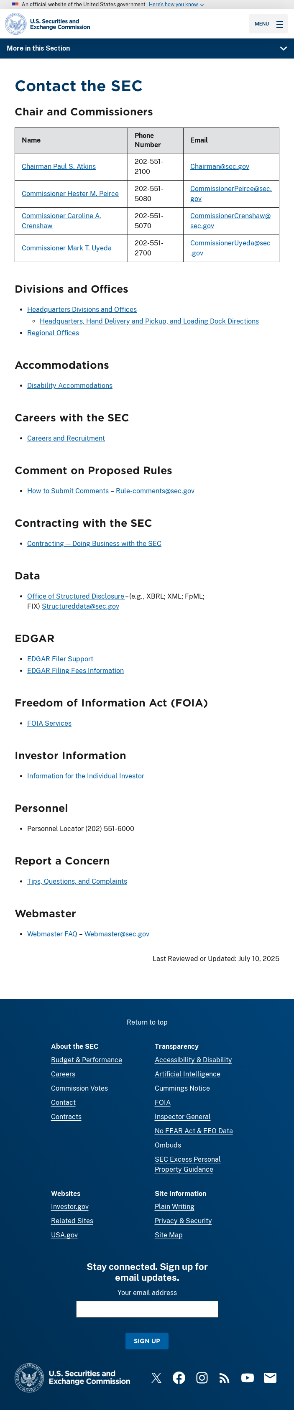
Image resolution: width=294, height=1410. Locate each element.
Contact (63, 1103)
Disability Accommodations (69, 386)
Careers (63, 1074)
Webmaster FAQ (52, 934)
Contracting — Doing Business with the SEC (94, 544)
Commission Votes (79, 1088)
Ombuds (168, 1145)
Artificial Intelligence (187, 1074)
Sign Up (147, 1340)
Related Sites (72, 1221)
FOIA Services (49, 723)
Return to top (147, 1022)
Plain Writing (174, 1207)
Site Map (169, 1235)
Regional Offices (53, 333)
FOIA (163, 1103)
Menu (269, 24)
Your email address (147, 1293)
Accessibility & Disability (193, 1060)
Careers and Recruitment (66, 438)
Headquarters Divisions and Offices (82, 310)
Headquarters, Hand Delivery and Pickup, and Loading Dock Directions (149, 322)
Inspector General (183, 1117)
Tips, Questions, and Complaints (77, 881)
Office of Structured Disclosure (76, 596)
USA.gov (64, 1235)
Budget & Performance (86, 1060)
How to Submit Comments (68, 491)
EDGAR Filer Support (60, 659)
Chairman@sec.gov (219, 167)
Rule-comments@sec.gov (155, 491)
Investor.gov (70, 1207)
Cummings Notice (182, 1088)
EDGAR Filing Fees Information (75, 671)
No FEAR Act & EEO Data (194, 1131)
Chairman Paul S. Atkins (59, 167)
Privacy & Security (183, 1221)
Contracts (66, 1117)
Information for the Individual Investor (85, 776)
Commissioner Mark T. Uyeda (67, 248)
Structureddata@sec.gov (80, 606)
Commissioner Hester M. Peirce (70, 194)
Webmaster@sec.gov (116, 934)
